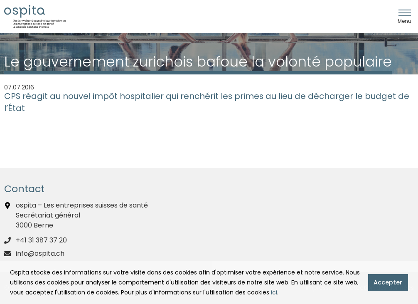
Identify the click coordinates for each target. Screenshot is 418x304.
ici (274, 292)
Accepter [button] (388, 282)
